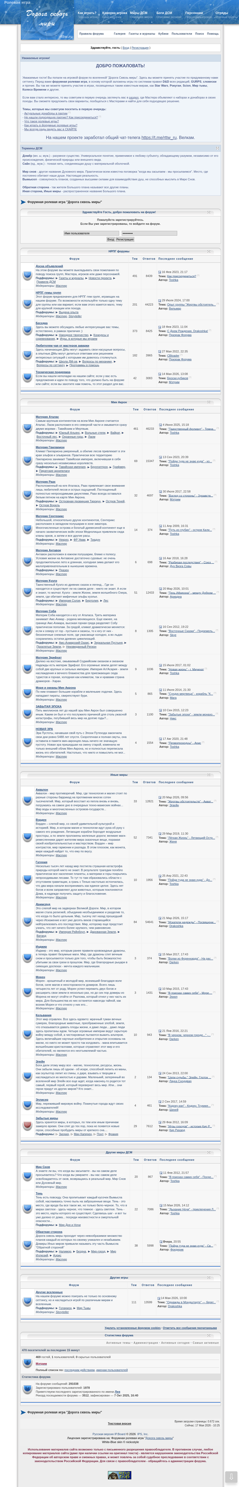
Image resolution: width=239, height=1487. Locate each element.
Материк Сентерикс (50, 516)
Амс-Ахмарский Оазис (74, 642)
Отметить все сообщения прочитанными (190, 1328)
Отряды (222, 13)
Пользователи (182, 33)
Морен (40, 977)
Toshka (173, 279)
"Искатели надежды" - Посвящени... (191, 922)
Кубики (163, 33)
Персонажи (194, 13)
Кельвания (43, 1015)
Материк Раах (46, 481)
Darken (174, 962)
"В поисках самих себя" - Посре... (191, 1177)
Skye (173, 635)
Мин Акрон (119, 402)
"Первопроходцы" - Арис (184, 742)
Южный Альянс (69, 432)
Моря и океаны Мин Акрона (56, 687)
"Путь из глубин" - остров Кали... (190, 529)
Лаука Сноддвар (180, 1081)
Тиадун (95, 539)
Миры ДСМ (139, 13)
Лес (105, 600)
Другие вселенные (49, 1292)
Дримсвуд (43, 904)
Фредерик (177, 1249)
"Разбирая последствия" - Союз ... (191, 562)
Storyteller (75, 316)
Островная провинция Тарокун (80, 501)
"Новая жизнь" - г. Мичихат (186, 669)
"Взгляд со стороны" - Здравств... (190, 495)
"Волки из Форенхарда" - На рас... (190, 958)
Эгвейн (174, 805)
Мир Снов (43, 1166)
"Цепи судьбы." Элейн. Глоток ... (189, 1077)
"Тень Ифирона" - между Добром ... (192, 592)
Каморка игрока (114, 13)
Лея (117, 1391)
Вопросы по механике (97, 361)
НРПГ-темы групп (48, 292)
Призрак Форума (180, 335)
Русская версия (103, 1434)
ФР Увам (79, 539)
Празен (64, 570)
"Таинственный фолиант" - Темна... (192, 428)
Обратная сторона (49, 1231)
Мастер (61, 285)
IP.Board (120, 1434)
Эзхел (173, 996)
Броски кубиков (177, 378)
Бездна (81, 1251)
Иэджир (41, 946)
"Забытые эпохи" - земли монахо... (191, 714)
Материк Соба (46, 611)
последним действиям (79, 1370)
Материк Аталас (47, 416)
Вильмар (175, 308)
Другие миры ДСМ (119, 1152)
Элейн (40, 1061)
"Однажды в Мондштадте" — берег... (191, 1302)
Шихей (173, 1109)
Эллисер (42, 1099)
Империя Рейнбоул (72, 931)
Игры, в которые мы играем (78, 338)
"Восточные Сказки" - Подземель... (191, 631)
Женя (173, 841)
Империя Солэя (69, 600)
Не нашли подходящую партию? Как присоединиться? (61, 117)
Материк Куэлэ (46, 580)
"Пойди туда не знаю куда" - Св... (190, 1245)
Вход (126, 47)
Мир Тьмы (84, 1308)
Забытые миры (47, 1118)
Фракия (113, 1134)
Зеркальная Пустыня (108, 642)
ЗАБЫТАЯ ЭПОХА (49, 706)
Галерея (120, 33)
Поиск (199, 33)
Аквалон (42, 789)
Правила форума (91, 33)
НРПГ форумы (118, 251)
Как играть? (87, 13)
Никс (173, 718)
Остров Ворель (49, 505)
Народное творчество (73, 335)
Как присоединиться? (181, 275)
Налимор (65, 1251)
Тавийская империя (72, 466)
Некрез (63, 539)
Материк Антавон (48, 550)
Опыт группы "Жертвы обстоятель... (191, 304)
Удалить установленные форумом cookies (133, 1328)
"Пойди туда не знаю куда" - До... (189, 879)
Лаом (91, 436)
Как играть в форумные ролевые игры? (50, 125)
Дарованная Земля (103, 931)
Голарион (65, 1308)
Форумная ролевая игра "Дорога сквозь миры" (64, 202)
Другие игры (119, 1277)
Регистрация (140, 47)
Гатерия (41, 862)
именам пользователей (112, 1370)
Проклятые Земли (49, 646)
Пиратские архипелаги (54, 470)
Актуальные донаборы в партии (45, 113)
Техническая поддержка (53, 372)
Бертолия (91, 600)
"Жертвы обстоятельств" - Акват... (190, 801)
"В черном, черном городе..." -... (188, 1035)
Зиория (64, 1134)
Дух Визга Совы (180, 566)
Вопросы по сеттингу (50, 365)
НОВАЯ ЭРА (44, 729)
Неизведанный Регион (81, 646)
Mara (173, 697)
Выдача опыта (68, 312)
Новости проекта (100, 278)
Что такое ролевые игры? (41, 121)
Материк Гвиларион (50, 447)
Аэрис (57, 1255)
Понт (100, 1134)
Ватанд (41, 935)
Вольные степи (95, 432)
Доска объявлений (49, 266)
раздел (134, 97)
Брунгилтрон (99, 466)
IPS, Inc (142, 1434)
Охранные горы (72, 436)
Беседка (42, 323)
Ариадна (175, 596)
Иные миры (119, 774)
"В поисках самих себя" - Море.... (189, 992)
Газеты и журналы (142, 33)
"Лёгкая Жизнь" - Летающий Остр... (191, 837)
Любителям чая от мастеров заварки (62, 345)
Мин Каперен (83, 1134)
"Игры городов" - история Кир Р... (189, 1126)
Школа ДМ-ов (68, 361)
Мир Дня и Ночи (70, 1224)
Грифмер (119, 466)
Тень (39, 1193)
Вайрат (115, 432)
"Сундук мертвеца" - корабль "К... (190, 693)
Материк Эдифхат (49, 657)
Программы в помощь (84, 365)
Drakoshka (176, 926)
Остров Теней (115, 501)
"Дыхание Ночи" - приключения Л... (192, 1209)
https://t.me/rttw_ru (158, 137)
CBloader (173, 355)
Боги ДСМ (164, 13)
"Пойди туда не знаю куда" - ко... (190, 461)
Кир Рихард (177, 1130)
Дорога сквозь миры (159, 1438)
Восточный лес (47, 436)
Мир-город (98, 1251)
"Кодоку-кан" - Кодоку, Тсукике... (188, 1105)
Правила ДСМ (46, 281)
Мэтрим (174, 382)
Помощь (213, 33)
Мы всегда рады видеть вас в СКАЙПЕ (50, 129)
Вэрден (41, 819)
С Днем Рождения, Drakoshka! (187, 331)
